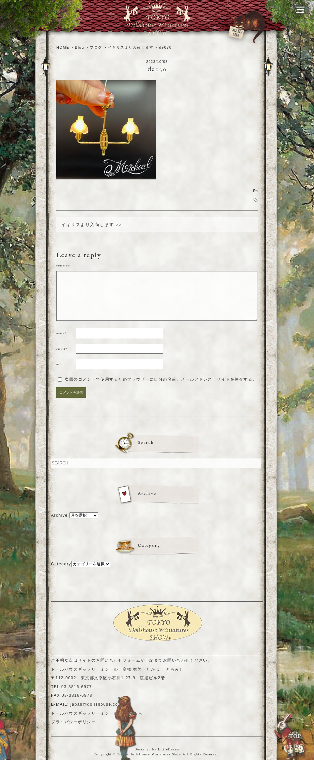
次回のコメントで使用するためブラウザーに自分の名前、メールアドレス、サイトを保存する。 (161, 379)
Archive (59, 515)
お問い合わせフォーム (118, 660)
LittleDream (169, 749)
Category (61, 564)
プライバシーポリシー (73, 722)
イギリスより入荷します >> (91, 224)
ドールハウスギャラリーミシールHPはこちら (96, 713)
